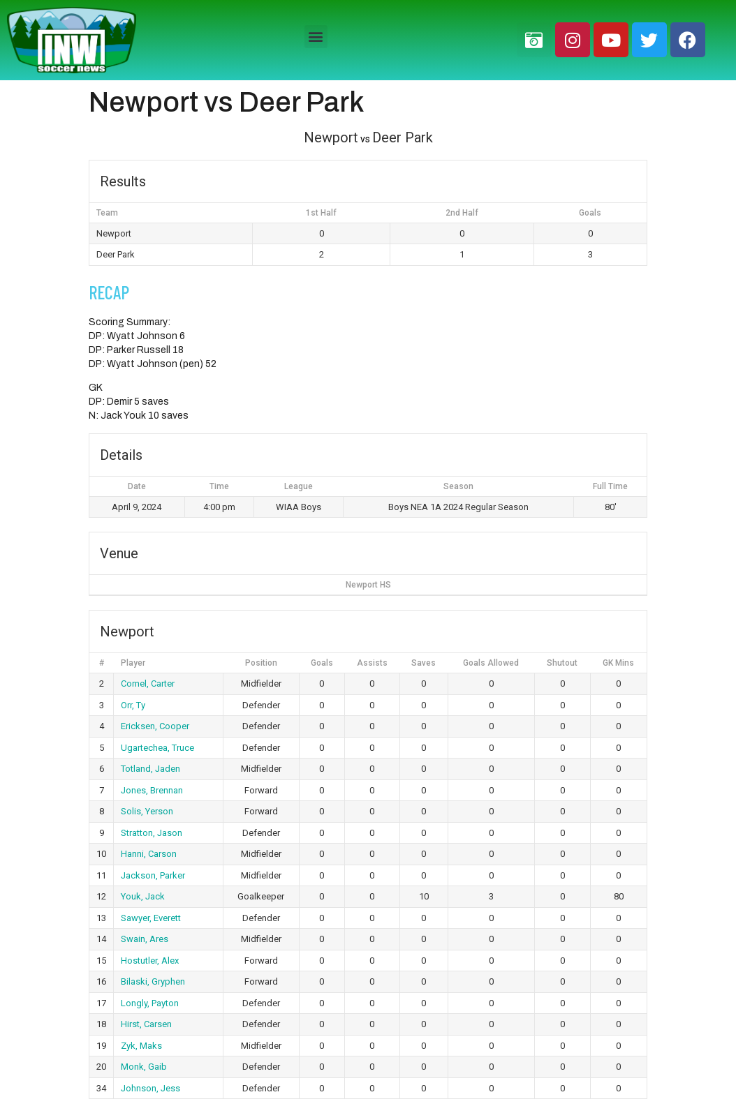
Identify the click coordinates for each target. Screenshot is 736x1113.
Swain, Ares (144, 939)
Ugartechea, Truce (157, 747)
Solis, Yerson (147, 811)
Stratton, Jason (151, 833)
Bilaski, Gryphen (153, 981)
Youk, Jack (143, 896)
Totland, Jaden (150, 768)
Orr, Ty (133, 705)
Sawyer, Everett (151, 918)
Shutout (562, 663)
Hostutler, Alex (150, 960)
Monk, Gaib (144, 1066)
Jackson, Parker (153, 875)
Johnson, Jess (150, 1088)
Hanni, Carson (149, 854)
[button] (315, 36)
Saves (423, 663)
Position (261, 663)
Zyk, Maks (141, 1045)
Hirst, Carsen (146, 1024)
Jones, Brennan (152, 790)
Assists (372, 663)
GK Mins (618, 663)
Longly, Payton (150, 1003)
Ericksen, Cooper (155, 726)
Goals (322, 663)
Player (133, 663)
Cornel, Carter (148, 683)
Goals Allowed (491, 663)
